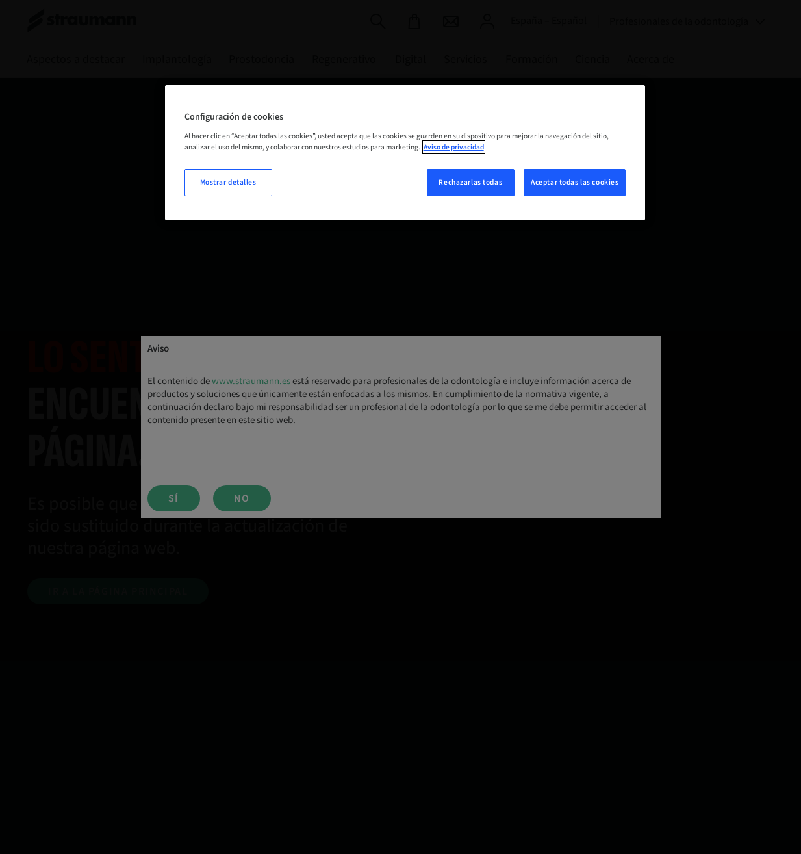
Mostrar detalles (228, 182)
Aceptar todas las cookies (574, 182)
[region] (405, 152)
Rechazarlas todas (470, 182)
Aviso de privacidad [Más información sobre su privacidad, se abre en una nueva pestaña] (454, 147)
